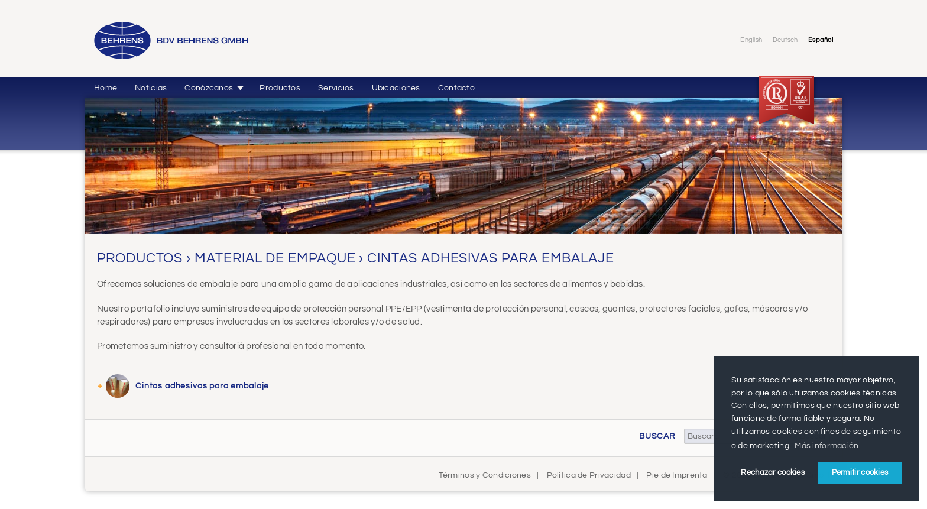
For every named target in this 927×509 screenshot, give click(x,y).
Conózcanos (208, 87)
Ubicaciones (396, 87)
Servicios (336, 87)
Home (105, 87)
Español (820, 40)
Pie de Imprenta (676, 475)
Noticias (151, 87)
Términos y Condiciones (485, 475)
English (751, 40)
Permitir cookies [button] (860, 472)
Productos (280, 87)
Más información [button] (826, 445)
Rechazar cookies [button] (773, 472)
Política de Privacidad (589, 475)
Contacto (456, 87)
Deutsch (785, 40)
